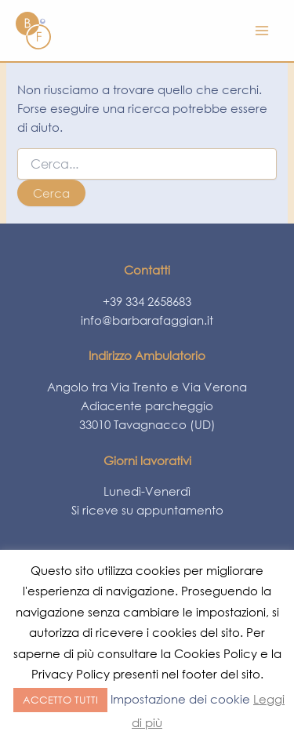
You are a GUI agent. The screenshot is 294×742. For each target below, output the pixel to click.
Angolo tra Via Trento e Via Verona (147, 387)
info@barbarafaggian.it (147, 320)
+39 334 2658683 (147, 301)
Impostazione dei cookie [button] (180, 699)
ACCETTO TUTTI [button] (60, 700)
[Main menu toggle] (261, 30)
